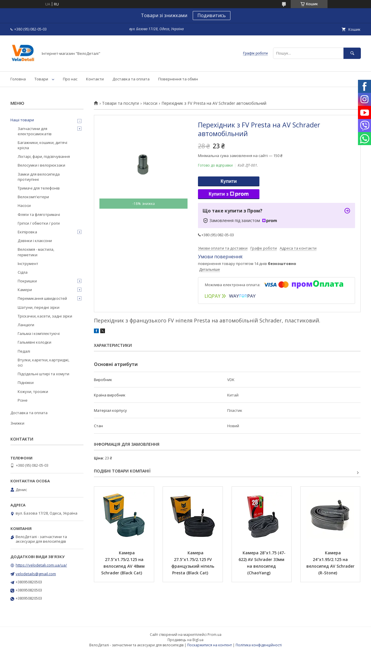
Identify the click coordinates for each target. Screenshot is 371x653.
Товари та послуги (120, 103)
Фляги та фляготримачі (39, 214)
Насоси (150, 103)
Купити (229, 181)
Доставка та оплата (131, 79)
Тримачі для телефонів (39, 188)
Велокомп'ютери (33, 196)
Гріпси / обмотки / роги (39, 223)
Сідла (23, 272)
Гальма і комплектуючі (39, 333)
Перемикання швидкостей (42, 298)
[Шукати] (352, 53)
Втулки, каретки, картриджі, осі (43, 362)
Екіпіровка (27, 231)
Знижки (17, 423)
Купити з (229, 194)
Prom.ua (214, 634)
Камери (25, 289)
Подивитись (211, 15)
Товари (41, 79)
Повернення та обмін (178, 79)
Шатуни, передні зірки (38, 307)
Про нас (70, 79)
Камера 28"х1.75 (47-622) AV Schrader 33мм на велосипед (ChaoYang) (262, 563)
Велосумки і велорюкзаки (41, 165)
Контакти (95, 79)
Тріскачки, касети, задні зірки (45, 316)
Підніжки (26, 382)
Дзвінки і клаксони (35, 240)
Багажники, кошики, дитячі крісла (42, 145)
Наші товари (22, 119)
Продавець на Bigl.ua (185, 639)
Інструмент (28, 263)
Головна (18, 79)
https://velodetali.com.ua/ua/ (41, 565)
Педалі (24, 351)
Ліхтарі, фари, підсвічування (44, 156)
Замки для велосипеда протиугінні (39, 177)
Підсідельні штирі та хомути (43, 373)
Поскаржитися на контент (209, 645)
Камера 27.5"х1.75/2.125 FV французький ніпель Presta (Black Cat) (193, 563)
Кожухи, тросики (33, 391)
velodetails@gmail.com (36, 573)
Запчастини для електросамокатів (35, 131)
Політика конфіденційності (259, 645)
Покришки (27, 281)
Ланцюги (26, 324)
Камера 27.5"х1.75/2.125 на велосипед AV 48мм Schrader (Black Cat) (123, 563)
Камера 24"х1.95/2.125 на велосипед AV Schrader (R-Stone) (331, 563)
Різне (23, 400)
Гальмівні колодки (34, 342)
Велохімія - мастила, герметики (36, 252)
